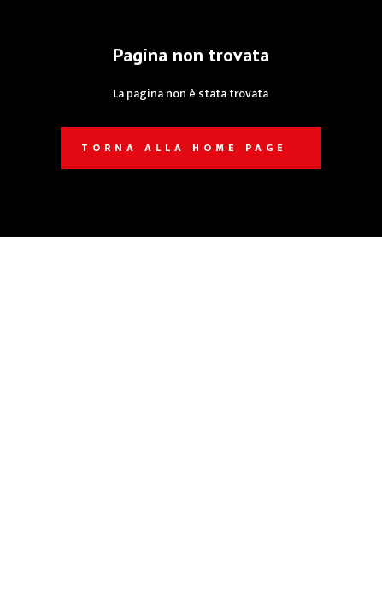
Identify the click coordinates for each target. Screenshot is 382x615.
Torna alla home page (184, 147)
